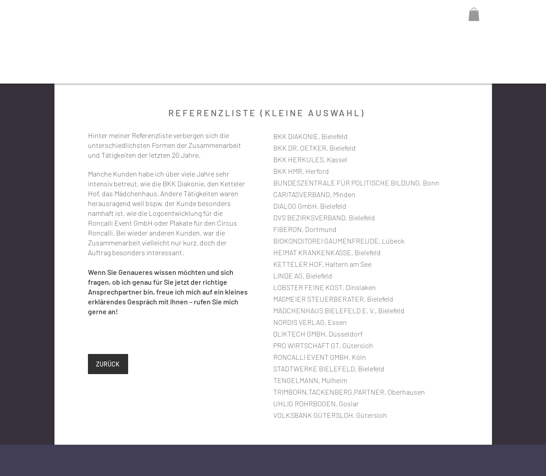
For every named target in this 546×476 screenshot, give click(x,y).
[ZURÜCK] (108, 364)
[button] (473, 14)
